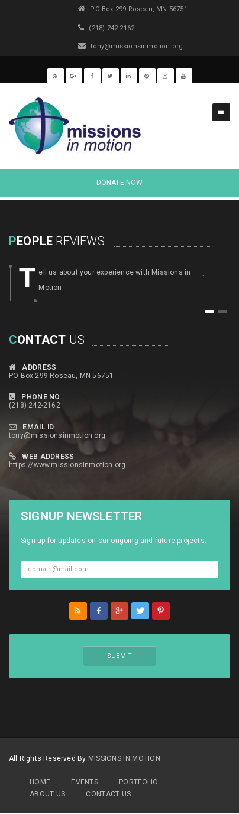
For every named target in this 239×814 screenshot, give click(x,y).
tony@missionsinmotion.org (57, 435)
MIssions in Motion (124, 758)
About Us (47, 794)
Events (84, 782)
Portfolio (139, 782)
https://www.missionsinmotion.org (67, 465)
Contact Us (108, 794)
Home (40, 782)
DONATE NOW (119, 182)
